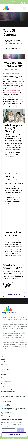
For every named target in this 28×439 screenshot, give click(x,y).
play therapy (12, 135)
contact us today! (15, 107)
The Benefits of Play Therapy (13, 46)
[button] (24, 8)
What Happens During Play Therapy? (12, 41)
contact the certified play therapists (13, 275)
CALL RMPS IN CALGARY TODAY (13, 48)
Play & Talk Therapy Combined (13, 43)
